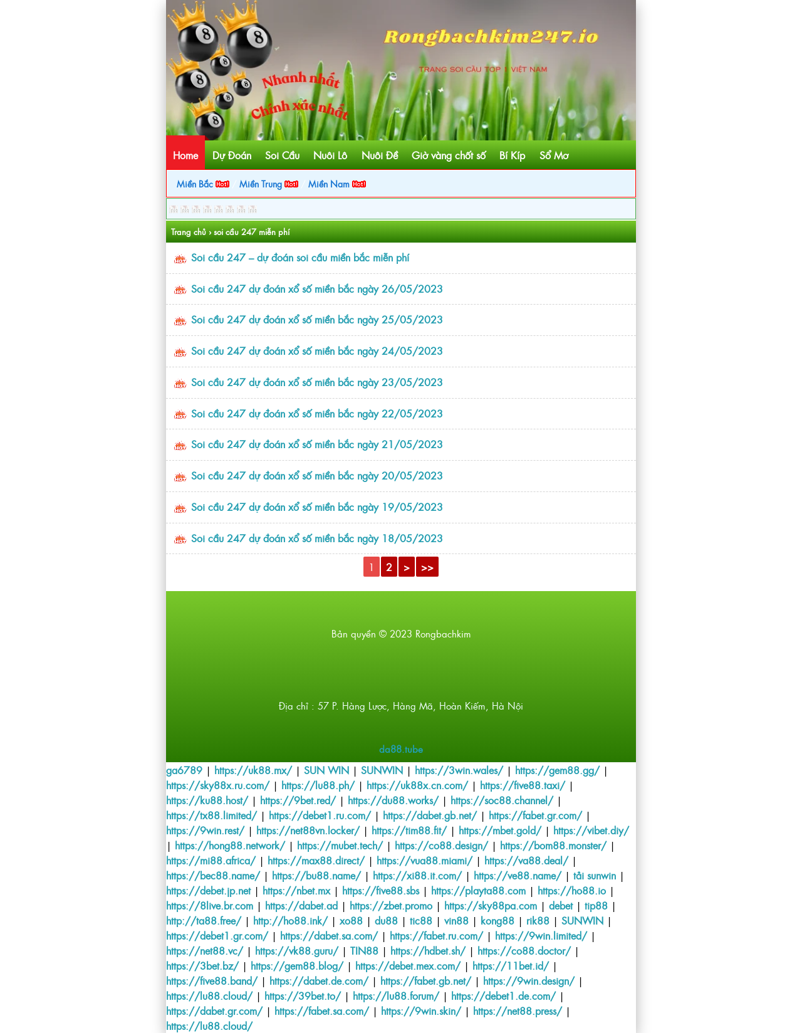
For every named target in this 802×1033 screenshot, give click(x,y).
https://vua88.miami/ (424, 860)
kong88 (497, 920)
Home (185, 154)
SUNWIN (382, 769)
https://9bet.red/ (298, 799)
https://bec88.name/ (213, 875)
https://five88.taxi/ (522, 784)
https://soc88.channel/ (501, 799)
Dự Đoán (231, 154)
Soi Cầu (282, 154)
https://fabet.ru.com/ (436, 935)
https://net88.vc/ (204, 950)
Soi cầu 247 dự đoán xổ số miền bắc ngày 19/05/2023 (317, 506)
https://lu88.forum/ (396, 995)
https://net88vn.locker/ (308, 829)
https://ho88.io (572, 890)
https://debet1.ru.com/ (320, 814)
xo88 (351, 920)
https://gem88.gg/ (557, 769)
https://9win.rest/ (205, 829)
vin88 (456, 920)
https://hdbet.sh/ (428, 950)
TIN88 (364, 950)
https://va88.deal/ (526, 860)
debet (561, 905)
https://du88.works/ (393, 799)
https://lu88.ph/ (318, 784)
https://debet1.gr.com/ (217, 935)
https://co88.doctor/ (524, 950)
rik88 (537, 920)
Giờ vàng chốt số (449, 154)
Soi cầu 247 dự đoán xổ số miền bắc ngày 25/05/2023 (317, 319)
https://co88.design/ (441, 844)
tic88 (421, 920)
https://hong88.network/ (230, 844)
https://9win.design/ (529, 980)
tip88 (596, 905)
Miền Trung (268, 183)
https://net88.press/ (517, 1010)
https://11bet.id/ (510, 965)
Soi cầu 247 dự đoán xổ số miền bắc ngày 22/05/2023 (317, 413)
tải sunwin (594, 875)
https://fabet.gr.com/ (535, 814)
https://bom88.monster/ (553, 844)
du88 (386, 920)
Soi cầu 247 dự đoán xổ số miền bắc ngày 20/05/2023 (317, 475)
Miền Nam (337, 183)
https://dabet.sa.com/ (329, 935)
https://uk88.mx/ (253, 769)
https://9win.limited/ (541, 935)
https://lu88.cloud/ (209, 995)
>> (427, 566)
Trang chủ (188, 232)
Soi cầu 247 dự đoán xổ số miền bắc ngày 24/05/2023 (317, 350)
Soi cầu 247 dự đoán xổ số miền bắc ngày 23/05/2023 (317, 381)
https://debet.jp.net (208, 890)
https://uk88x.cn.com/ (417, 784)
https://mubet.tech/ (340, 844)
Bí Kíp (512, 154)
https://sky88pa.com (490, 905)
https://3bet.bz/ (202, 965)
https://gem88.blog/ (297, 965)
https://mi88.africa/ (211, 860)
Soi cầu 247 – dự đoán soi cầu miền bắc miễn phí (300, 257)
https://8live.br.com (209, 905)
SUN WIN (326, 769)
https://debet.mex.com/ (408, 965)
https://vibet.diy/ (591, 829)
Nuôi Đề (380, 154)
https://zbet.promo (391, 905)
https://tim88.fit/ (409, 829)
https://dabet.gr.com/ (214, 1010)
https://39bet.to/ (302, 995)
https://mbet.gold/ (500, 829)
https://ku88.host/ (207, 799)
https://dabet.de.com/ (318, 980)
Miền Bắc (203, 183)
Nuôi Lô (330, 154)
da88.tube (401, 749)
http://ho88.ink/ (290, 920)
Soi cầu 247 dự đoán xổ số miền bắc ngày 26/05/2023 (317, 288)
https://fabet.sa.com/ (321, 1010)
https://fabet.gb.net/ (425, 980)
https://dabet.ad (301, 905)
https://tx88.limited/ (211, 814)
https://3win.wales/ (459, 769)
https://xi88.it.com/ (417, 875)
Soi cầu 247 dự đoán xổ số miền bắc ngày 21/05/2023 (317, 443)
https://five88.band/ (212, 980)
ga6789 (184, 769)
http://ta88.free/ (203, 920)
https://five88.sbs (380, 890)
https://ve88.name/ (517, 875)
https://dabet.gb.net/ (430, 814)
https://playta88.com (478, 890)
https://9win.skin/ (421, 1010)
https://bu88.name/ (316, 875)
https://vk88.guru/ (296, 950)
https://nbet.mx (296, 890)
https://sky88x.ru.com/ (217, 784)
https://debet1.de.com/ (503, 995)
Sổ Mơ (553, 154)
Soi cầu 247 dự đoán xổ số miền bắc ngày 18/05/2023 (317, 537)
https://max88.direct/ (316, 860)
